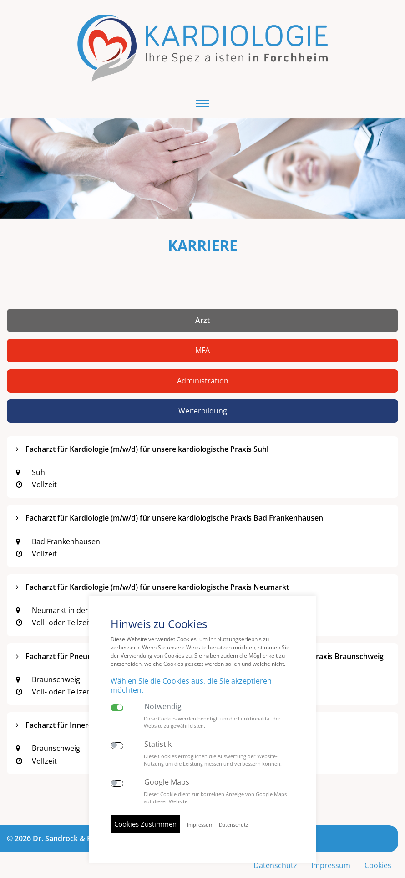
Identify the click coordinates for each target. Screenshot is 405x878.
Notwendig (163, 706)
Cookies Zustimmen (145, 823)
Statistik (158, 744)
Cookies (377, 850)
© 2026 (81, 822)
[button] (202, 87)
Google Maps (166, 782)
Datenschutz (233, 825)
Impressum (329, 850)
